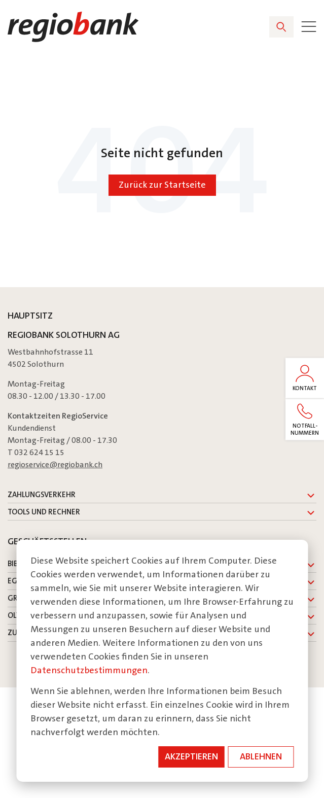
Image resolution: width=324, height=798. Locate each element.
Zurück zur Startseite (162, 185)
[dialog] (162, 661)
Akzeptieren (191, 756)
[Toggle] (308, 27)
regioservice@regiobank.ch (55, 464)
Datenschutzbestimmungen (89, 670)
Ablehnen (261, 756)
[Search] (281, 27)
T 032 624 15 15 (36, 452)
